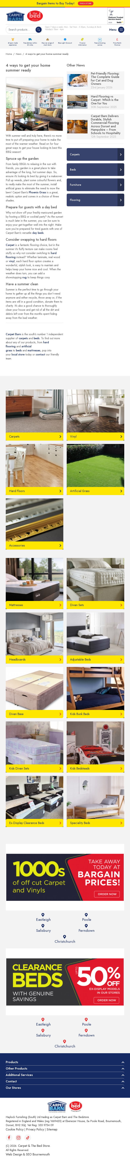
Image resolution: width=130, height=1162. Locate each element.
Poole (86, 917)
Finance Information (82, 44)
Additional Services (19, 1075)
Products (12, 1062)
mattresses (34, 350)
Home (9, 54)
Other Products (16, 1068)
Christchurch (64, 939)
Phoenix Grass (37, 192)
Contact (11, 1081)
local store (18, 354)
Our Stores (13, 1088)
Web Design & (16, 1154)
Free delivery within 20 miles (30, 44)
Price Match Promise (117, 44)
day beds (38, 233)
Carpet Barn (13, 334)
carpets (23, 338)
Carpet (10, 245)
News (18, 54)
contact (41, 354)
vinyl (12, 261)
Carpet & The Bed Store (34, 1146)
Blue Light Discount (65, 43)
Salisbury (43, 928)
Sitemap (52, 1129)
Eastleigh (43, 917)
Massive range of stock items (47, 44)
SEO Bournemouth (38, 1154)
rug (24, 277)
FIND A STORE (85, 3)
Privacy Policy (35, 1129)
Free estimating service (99, 44)
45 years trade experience (13, 44)
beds (36, 338)
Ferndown (86, 928)
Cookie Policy (15, 1129)
